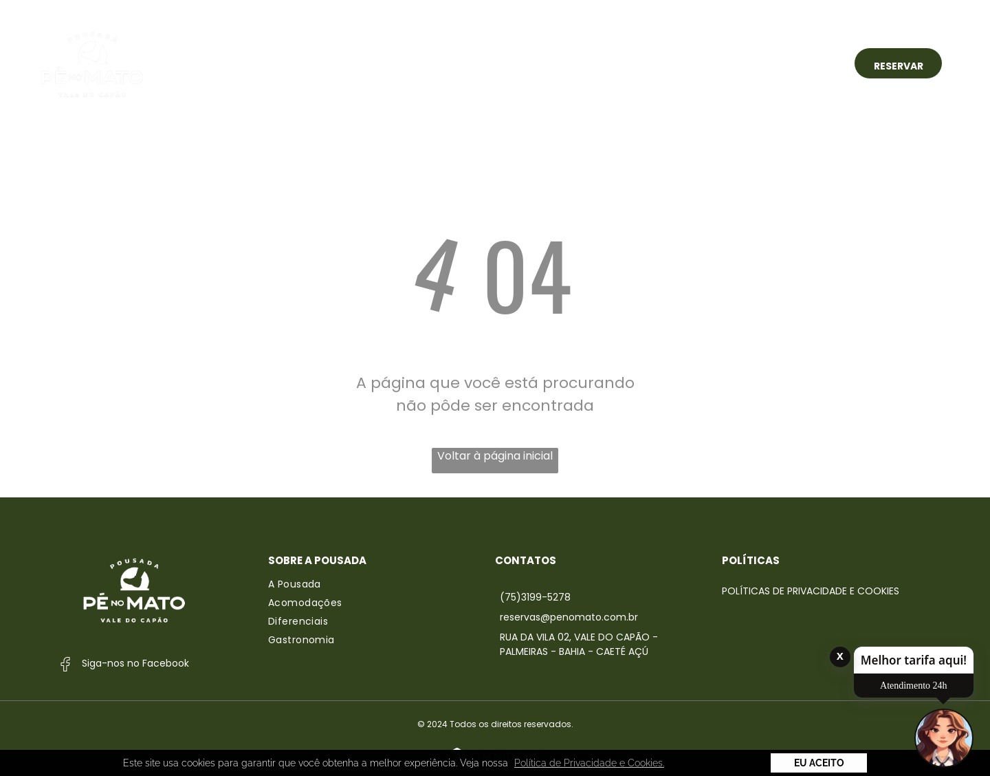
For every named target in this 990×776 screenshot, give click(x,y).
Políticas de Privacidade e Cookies (810, 591)
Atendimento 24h (913, 685)
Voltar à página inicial (495, 456)
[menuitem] (311, 63)
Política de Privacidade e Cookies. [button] (589, 762)
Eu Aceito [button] (819, 762)
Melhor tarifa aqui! (914, 660)
